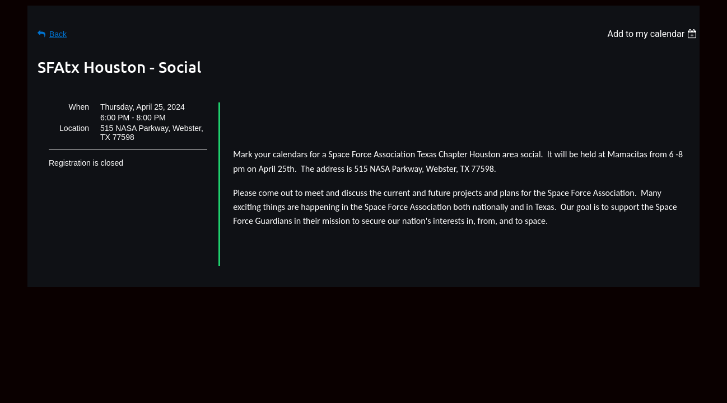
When (78, 106)
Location (74, 128)
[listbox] (653, 34)
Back (58, 34)
